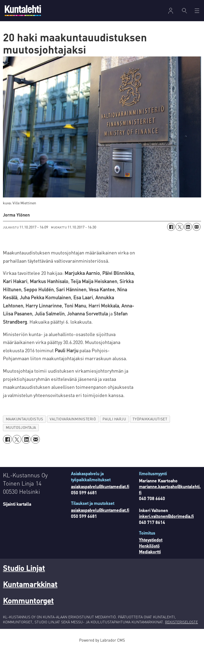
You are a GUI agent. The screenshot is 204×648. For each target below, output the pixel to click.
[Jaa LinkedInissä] (188, 227)
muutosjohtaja (21, 427)
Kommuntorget (28, 600)
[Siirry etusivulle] (22, 10)
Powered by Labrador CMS (102, 640)
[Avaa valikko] (197, 10)
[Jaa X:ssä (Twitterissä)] (180, 227)
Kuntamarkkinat (30, 584)
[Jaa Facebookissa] (171, 227)
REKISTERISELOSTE (181, 621)
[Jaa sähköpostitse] (197, 227)
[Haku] (184, 10)
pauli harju (114, 419)
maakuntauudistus (24, 419)
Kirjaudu (170, 10)
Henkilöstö (149, 546)
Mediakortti (150, 551)
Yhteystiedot (150, 540)
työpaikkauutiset (150, 419)
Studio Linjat (24, 568)
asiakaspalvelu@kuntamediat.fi (100, 486)
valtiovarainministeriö (73, 419)
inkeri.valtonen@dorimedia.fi (166, 516)
